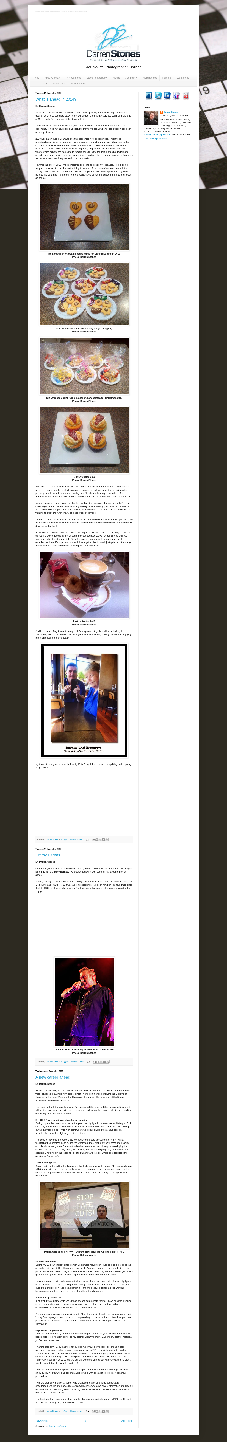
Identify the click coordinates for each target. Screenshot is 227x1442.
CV (34, 83)
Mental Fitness (79, 83)
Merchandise (150, 77)
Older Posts (126, 1421)
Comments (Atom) (57, 1426)
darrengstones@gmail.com (157, 134)
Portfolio (166, 77)
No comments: (76, 839)
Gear (44, 83)
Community (131, 77)
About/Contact (52, 77)
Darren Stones (171, 112)
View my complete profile (155, 138)
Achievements (73, 77)
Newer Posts (42, 1421)
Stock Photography (97, 77)
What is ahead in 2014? (55, 99)
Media (116, 77)
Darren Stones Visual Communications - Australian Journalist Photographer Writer (61, 12)
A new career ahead (52, 1077)
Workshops (183, 77)
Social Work (59, 83)
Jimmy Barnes (47, 855)
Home (36, 77)
